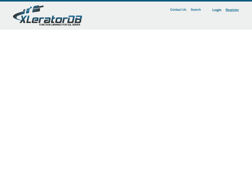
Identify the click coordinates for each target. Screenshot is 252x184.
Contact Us (178, 10)
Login (216, 10)
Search (196, 10)
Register (232, 10)
